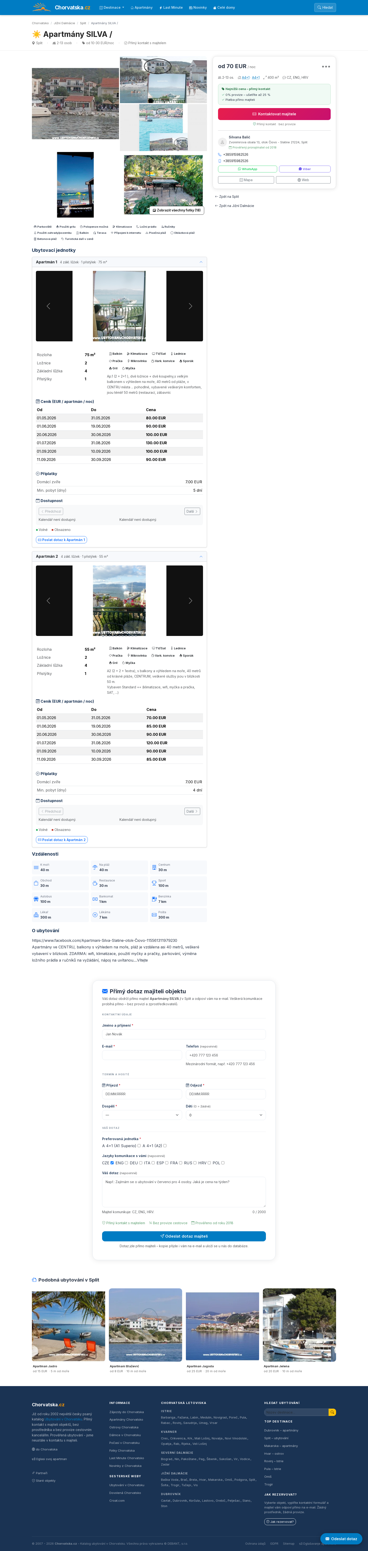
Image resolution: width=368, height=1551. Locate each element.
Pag (201, 1459)
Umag (203, 1423)
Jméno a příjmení (117, 1025)
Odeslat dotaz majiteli (184, 1236)
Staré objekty (43, 1480)
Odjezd (195, 1085)
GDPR (274, 1543)
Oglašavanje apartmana (317, 1543)
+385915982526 (233, 154)
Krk (190, 1438)
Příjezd (111, 1085)
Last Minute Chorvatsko (126, 1458)
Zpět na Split (227, 197)
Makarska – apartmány (281, 1446)
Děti (198, 1106)
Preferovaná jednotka (121, 1139)
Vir (236, 1459)
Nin (177, 1459)
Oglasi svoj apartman (49, 1459)
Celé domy (224, 7)
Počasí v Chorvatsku (124, 1443)
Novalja (217, 1438)
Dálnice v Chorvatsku (125, 1435)
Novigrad (220, 1417)
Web (303, 180)
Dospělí (109, 1106)
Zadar (165, 1464)
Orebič (220, 1500)
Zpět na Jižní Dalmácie (234, 206)
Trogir (175, 1485)
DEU (136, 1163)
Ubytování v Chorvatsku (63, 1419)
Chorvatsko (40, 23)
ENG (121, 1163)
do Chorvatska (45, 1449)
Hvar (202, 1479)
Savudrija (190, 1423)
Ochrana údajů (255, 1543)
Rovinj (177, 1423)
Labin (194, 1417)
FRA (176, 1163)
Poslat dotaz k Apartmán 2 (62, 840)
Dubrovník (171, 1494)
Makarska (215, 1479)
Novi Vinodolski (236, 1438)
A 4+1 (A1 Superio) (121, 1145)
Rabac (165, 1423)
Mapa (246, 180)
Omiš (228, 1479)
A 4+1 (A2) (154, 1145)
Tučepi (186, 1485)
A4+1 (245, 77)
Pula (243, 1417)
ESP (162, 1163)
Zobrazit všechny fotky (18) (177, 210)
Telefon (201, 1046)
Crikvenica (177, 1438)
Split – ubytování (276, 1438)
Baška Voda (169, 1479)
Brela (193, 1479)
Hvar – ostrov (274, 1453)
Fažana (183, 1417)
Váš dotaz (119, 1173)
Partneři (39, 1473)
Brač (184, 1479)
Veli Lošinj (199, 1444)
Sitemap (289, 1543)
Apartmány (141, 7)
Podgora (240, 1479)
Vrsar (214, 1423)
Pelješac (234, 1500)
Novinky (198, 7)
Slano (246, 1500)
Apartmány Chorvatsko (126, 1419)
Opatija (166, 1444)
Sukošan (225, 1459)
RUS (190, 1163)
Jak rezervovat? (280, 1522)
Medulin (205, 1417)
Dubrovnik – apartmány (281, 1430)
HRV (204, 1163)
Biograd (166, 1459)
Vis (195, 1485)
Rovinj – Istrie (274, 1461)
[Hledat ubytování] (296, 1412)
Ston (164, 1506)
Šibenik (212, 1459)
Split (83, 23)
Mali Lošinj (202, 1438)
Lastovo (208, 1500)
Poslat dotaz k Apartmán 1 (61, 540)
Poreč (233, 1417)
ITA (149, 1163)
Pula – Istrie (272, 1469)
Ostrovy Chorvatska (123, 1427)
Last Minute (171, 7)
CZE (108, 1163)
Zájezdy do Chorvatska (126, 1412)
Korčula (194, 1500)
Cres (164, 1438)
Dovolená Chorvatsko (125, 1493)
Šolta (164, 1485)
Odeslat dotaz (341, 1539)
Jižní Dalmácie (64, 23)
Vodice (245, 1459)
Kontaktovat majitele (274, 114)
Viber (305, 169)
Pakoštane (188, 1459)
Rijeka (185, 1444)
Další (192, 511)
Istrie (166, 1411)
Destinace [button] (111, 7)
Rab (176, 1444)
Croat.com (117, 1500)
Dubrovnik (180, 1500)
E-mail (108, 1046)
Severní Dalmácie (177, 1452)
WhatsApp (247, 169)
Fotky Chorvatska (122, 1450)
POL (218, 1163)
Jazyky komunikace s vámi (133, 1156)
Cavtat (165, 1500)
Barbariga (168, 1417)
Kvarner (169, 1432)
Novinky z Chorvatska (125, 1466)
